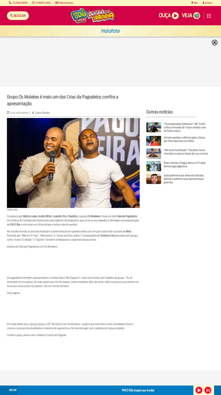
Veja (187, 15)
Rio (196, 2)
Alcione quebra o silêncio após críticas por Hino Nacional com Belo (184, 139)
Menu (209, 15)
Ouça (165, 15)
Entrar (208, 2)
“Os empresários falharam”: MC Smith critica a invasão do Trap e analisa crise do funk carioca (185, 127)
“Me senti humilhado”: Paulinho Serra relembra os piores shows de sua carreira (186, 151)
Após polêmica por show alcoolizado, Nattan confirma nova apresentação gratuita (184, 179)
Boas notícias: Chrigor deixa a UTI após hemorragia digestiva (185, 164)
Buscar (19, 16)
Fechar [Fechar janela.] (215, 42)
